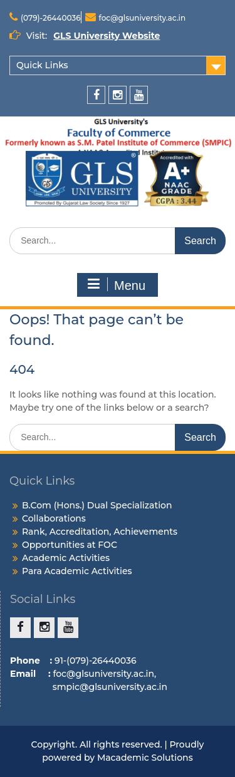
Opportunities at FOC (69, 544)
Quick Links (42, 65)
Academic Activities (66, 557)
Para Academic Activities (77, 571)
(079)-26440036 (51, 18)
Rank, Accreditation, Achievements (99, 531)
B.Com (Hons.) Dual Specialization (97, 505)
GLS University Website (106, 35)
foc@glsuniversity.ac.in (142, 18)
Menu (115, 284)
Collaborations (54, 518)
